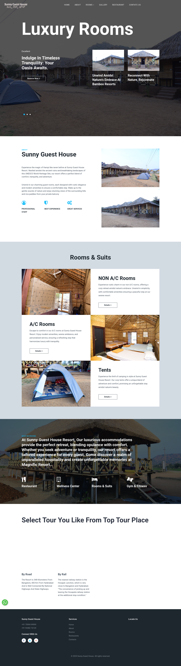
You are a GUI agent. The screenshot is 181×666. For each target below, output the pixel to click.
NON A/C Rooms (117, 278)
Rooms (90, 5)
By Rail (62, 574)
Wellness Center (68, 486)
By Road (27, 574)
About (78, 5)
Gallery (103, 5)
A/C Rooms (42, 324)
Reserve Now (33, 78)
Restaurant (118, 5)
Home (67, 5)
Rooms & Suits (102, 486)
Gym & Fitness (137, 486)
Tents (105, 370)
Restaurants (74, 636)
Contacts (72, 639)
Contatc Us (135, 5)
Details (108, 305)
